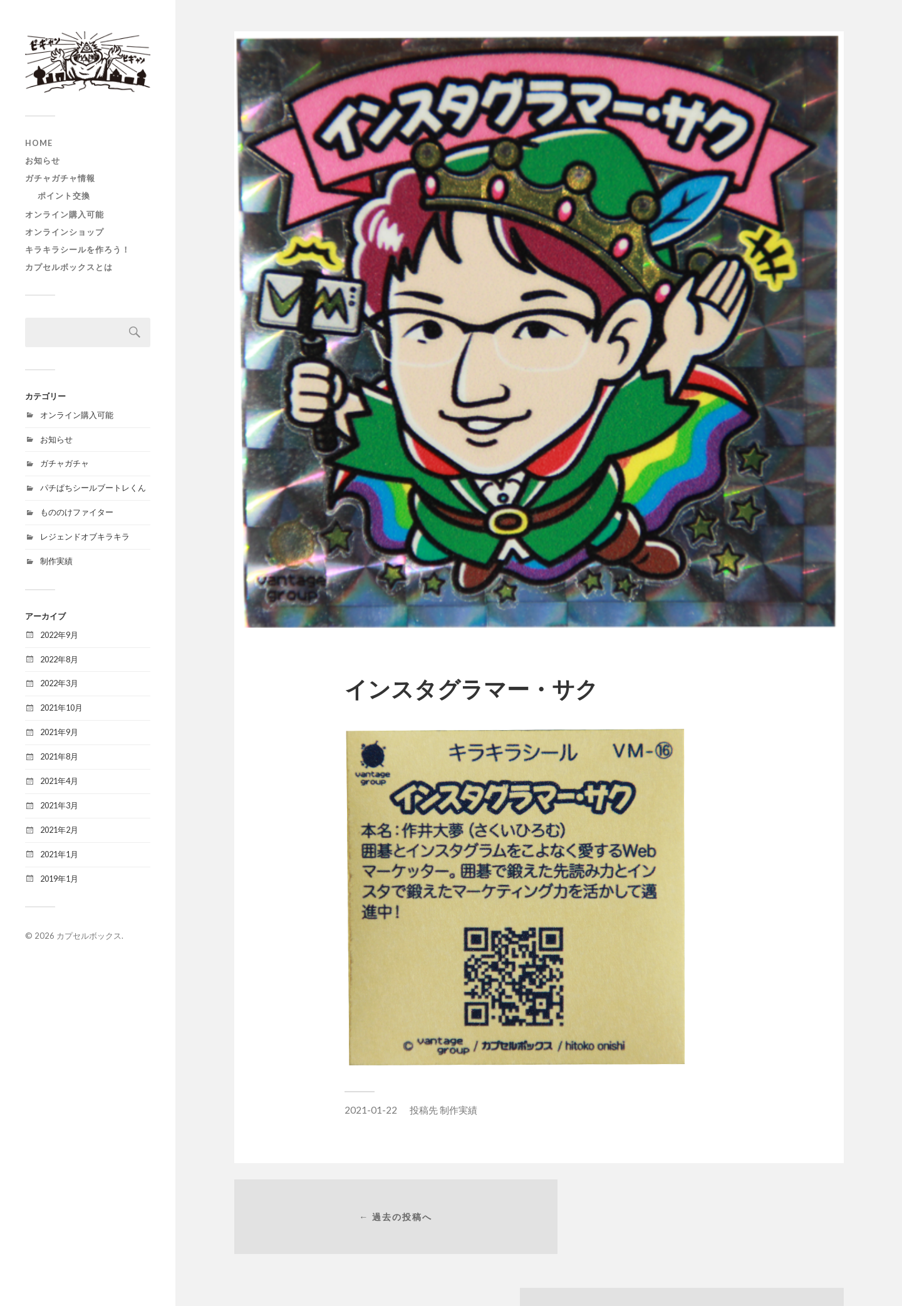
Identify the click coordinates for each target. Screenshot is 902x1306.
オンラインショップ (64, 232)
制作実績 (56, 561)
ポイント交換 (64, 196)
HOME (39, 143)
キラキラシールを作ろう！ (77, 249)
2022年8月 (59, 659)
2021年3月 (59, 805)
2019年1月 (59, 879)
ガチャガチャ (64, 463)
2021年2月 (59, 830)
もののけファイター (76, 512)
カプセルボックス (89, 936)
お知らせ (42, 160)
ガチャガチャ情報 (60, 178)
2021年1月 (59, 854)
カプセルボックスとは (69, 267)
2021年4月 (59, 781)
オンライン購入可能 (64, 214)
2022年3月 (59, 683)
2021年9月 (59, 732)
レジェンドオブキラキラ (85, 536)
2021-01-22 (371, 1109)
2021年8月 (59, 756)
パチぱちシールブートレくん (93, 488)
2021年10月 (61, 708)
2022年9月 (59, 635)
